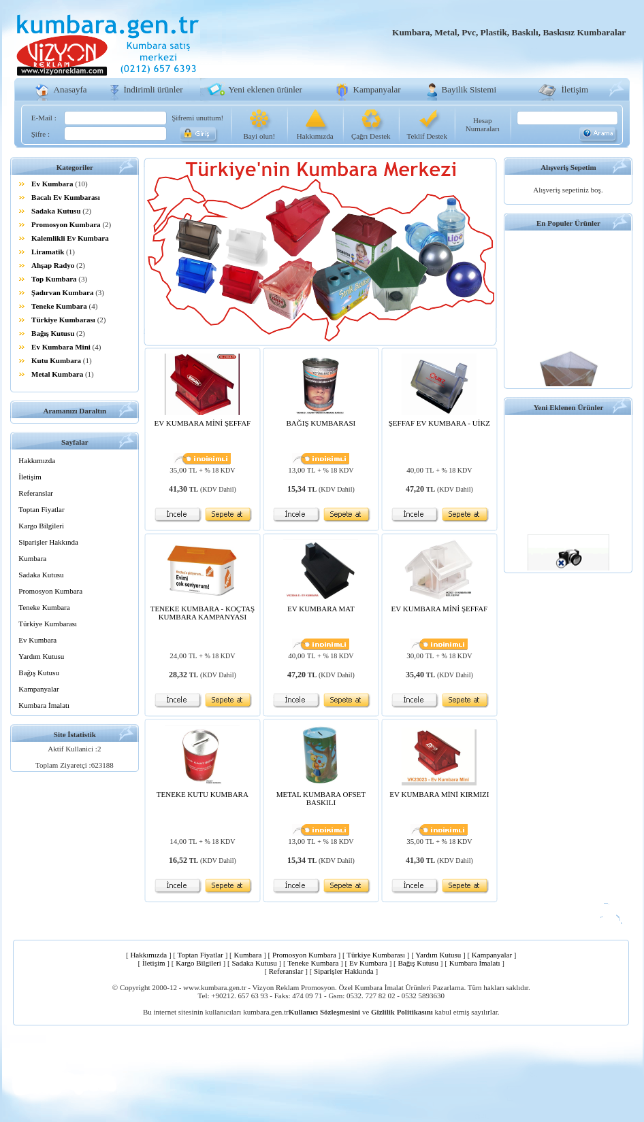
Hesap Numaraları (483, 124)
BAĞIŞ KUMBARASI (321, 423)
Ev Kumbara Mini (61, 347)
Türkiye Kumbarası (63, 320)
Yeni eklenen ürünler (265, 89)
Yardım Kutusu (41, 656)
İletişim (575, 89)
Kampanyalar (377, 89)
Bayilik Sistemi (469, 89)
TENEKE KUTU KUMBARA (202, 794)
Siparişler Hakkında (48, 542)
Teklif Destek (427, 136)
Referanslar (35, 493)
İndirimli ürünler (153, 89)
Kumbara (32, 558)
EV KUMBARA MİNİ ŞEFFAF (203, 423)
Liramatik (47, 252)
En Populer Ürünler (568, 223)
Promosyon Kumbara (66, 224)
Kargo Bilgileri (41, 526)
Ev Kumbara (52, 184)
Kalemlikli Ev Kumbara (70, 238)
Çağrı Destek (371, 136)
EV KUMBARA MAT (321, 609)
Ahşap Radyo (52, 265)
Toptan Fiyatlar (41, 509)
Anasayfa (70, 89)
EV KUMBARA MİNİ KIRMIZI (439, 794)
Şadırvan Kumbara (62, 292)
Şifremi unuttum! (197, 118)
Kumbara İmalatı (43, 705)
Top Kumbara (54, 279)
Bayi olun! (259, 136)
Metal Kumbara (57, 374)
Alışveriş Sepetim (568, 167)
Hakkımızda (315, 136)
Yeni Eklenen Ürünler (569, 407)
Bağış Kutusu (52, 333)
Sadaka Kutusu (55, 211)
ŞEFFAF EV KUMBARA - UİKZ (439, 423)
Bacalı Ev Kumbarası (65, 197)
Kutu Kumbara (56, 360)
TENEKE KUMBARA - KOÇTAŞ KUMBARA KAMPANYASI (202, 613)
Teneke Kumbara (59, 306)
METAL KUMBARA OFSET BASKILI (321, 798)
